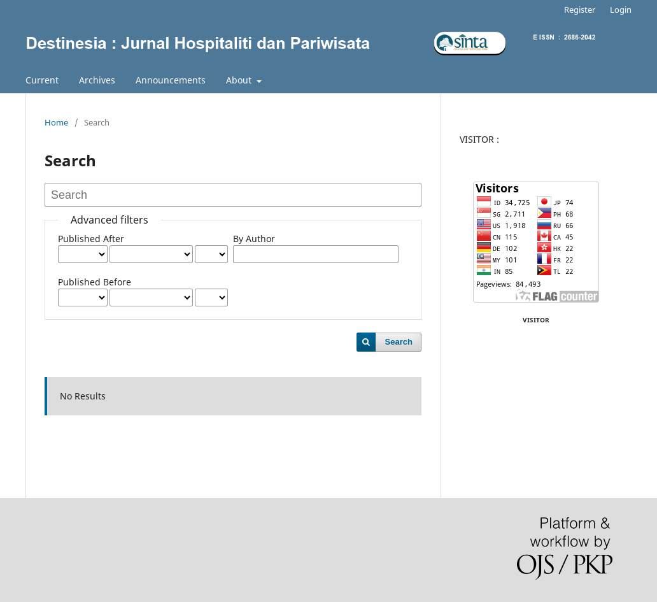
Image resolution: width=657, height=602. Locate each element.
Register (579, 9)
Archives (97, 80)
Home (56, 122)
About (240, 80)
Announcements (171, 80)
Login (621, 9)
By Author (254, 239)
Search (399, 342)
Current (42, 80)
